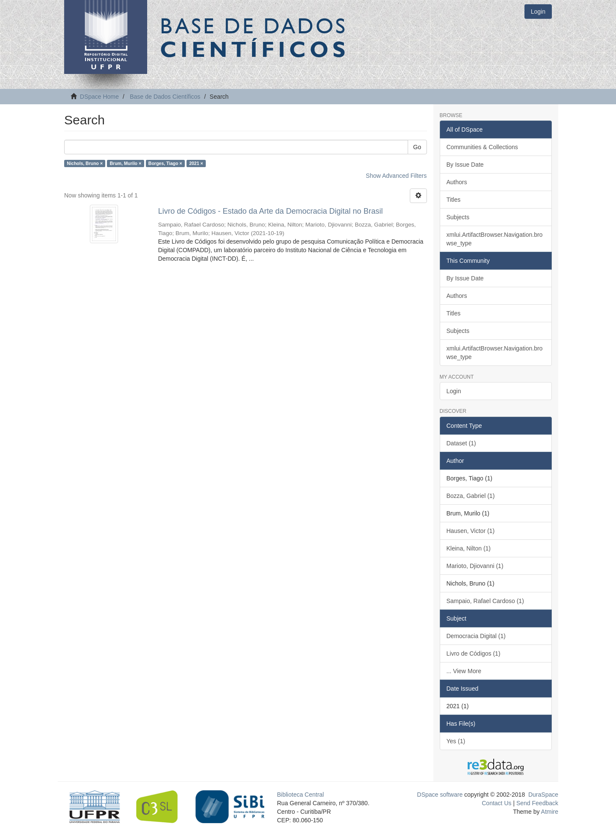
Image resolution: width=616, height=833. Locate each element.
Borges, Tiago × (165, 163)
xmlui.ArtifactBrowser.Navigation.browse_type (495, 239)
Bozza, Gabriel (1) (471, 495)
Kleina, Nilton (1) (469, 548)
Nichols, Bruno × (85, 163)
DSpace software (440, 794)
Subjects (458, 217)
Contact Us (496, 803)
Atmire (548, 811)
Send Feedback (537, 803)
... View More (464, 671)
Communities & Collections (482, 147)
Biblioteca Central (300, 794)
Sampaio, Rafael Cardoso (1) (485, 601)
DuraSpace (543, 794)
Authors (457, 182)
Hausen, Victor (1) (471, 530)
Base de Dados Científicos (165, 96)
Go (417, 147)
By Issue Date (465, 164)
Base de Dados (254, 37)
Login (454, 391)
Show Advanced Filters (396, 175)
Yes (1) (456, 741)
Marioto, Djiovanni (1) (475, 565)
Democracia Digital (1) (476, 636)
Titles (454, 199)
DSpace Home (99, 96)
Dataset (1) (461, 443)
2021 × (196, 163)
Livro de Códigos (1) (473, 653)
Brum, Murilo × (126, 163)
